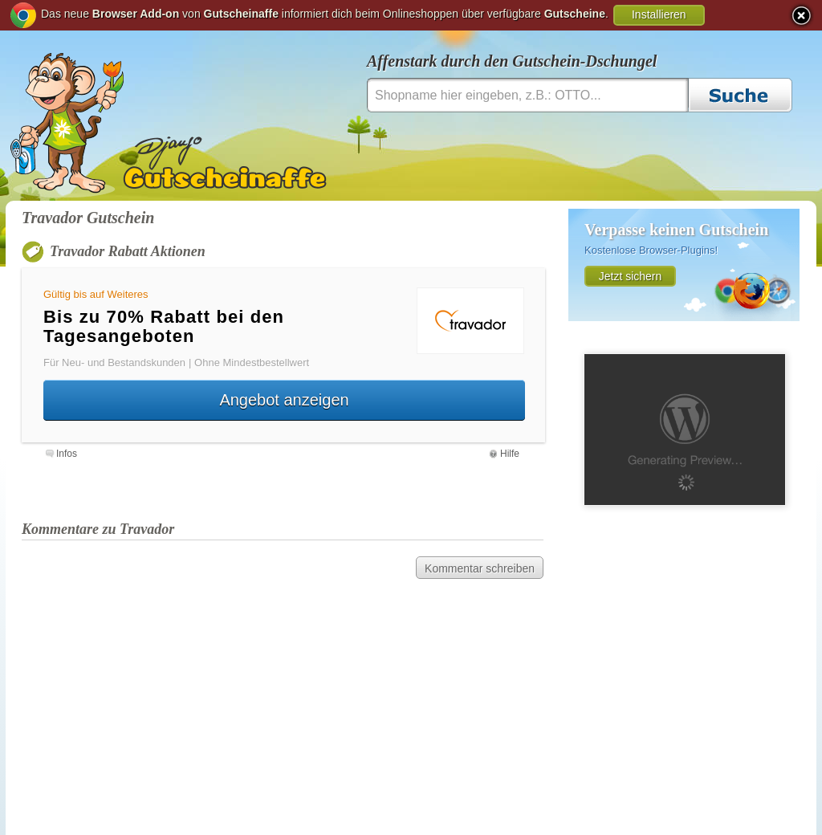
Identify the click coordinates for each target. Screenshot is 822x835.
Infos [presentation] (66, 453)
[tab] (61, 452)
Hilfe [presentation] (509, 453)
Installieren (659, 14)
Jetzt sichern (630, 276)
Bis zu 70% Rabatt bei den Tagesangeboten (163, 326)
